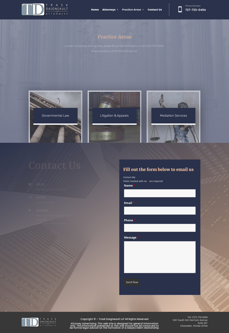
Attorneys (108, 9)
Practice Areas (131, 9)
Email (129, 203)
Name (129, 185)
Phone (129, 220)
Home (95, 9)
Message (131, 237)
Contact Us (155, 9)
